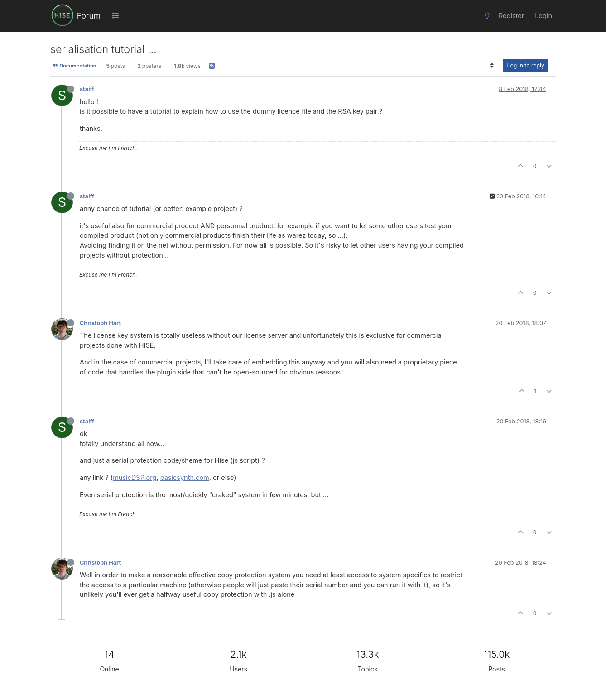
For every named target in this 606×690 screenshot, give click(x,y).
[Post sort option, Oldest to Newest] (491, 65)
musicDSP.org (134, 477)
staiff (87, 89)
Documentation (74, 65)
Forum (89, 15)
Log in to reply (525, 65)
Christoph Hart (100, 323)
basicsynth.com (184, 477)
